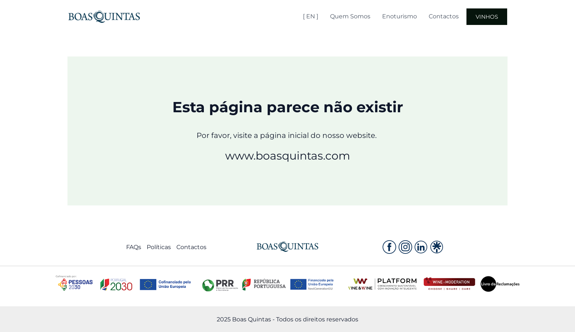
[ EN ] (310, 16)
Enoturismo (399, 16)
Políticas (159, 247)
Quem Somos (350, 16)
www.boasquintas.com (287, 156)
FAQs (133, 247)
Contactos (444, 16)
